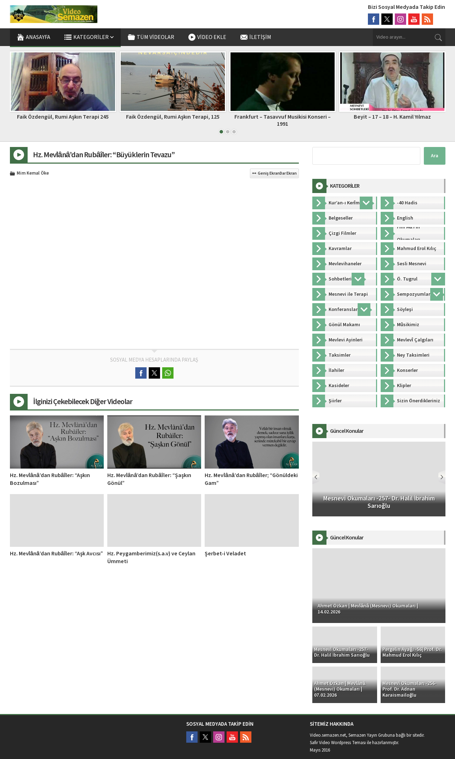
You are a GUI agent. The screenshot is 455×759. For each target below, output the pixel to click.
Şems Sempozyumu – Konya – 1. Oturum (62, 117)
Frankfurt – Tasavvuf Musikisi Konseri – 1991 (392, 120)
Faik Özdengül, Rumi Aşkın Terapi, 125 (282, 117)
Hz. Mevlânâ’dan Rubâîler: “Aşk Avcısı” (56, 553)
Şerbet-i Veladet (225, 553)
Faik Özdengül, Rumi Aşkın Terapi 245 (172, 117)
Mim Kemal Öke (33, 173)
